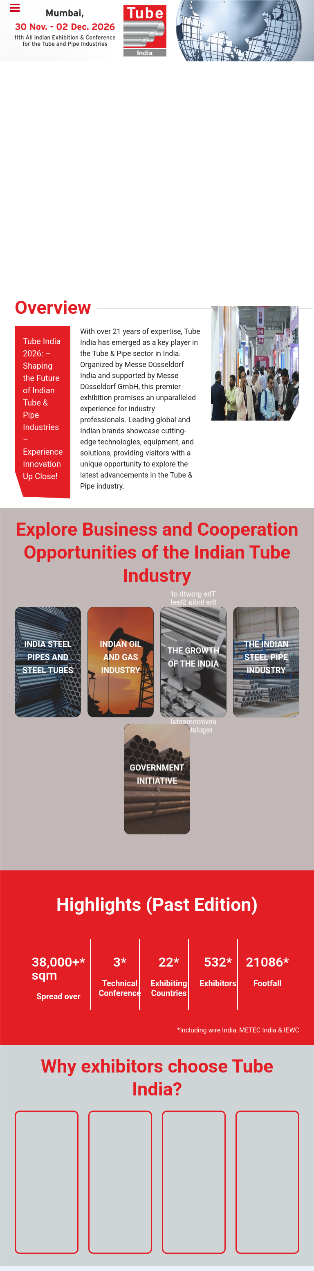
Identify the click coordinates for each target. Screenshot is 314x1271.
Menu (15, 9)
